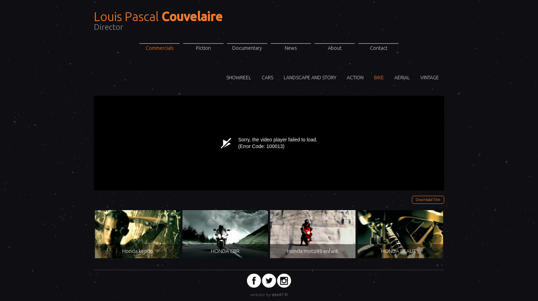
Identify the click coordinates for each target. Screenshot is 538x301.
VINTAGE (429, 77)
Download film (428, 200)
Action (355, 77)
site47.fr (280, 294)
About (335, 48)
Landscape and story (310, 77)
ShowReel (238, 77)
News (291, 48)
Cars (267, 77)
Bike (379, 77)
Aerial (402, 77)
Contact (378, 48)
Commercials (160, 48)
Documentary (247, 48)
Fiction (203, 48)
